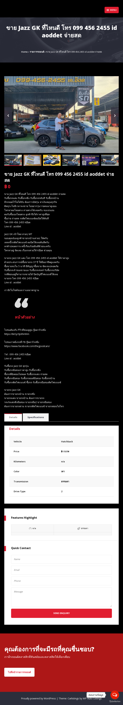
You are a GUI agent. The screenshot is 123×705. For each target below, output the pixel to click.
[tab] (13, 417)
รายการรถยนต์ (37, 51)
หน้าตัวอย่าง (27, 316)
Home (24, 51)
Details (13, 417)
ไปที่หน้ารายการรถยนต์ (19, 672)
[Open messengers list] (115, 695)
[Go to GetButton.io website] (114, 701)
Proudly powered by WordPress (39, 698)
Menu (112, 9)
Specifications (36, 417)
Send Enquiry (61, 613)
